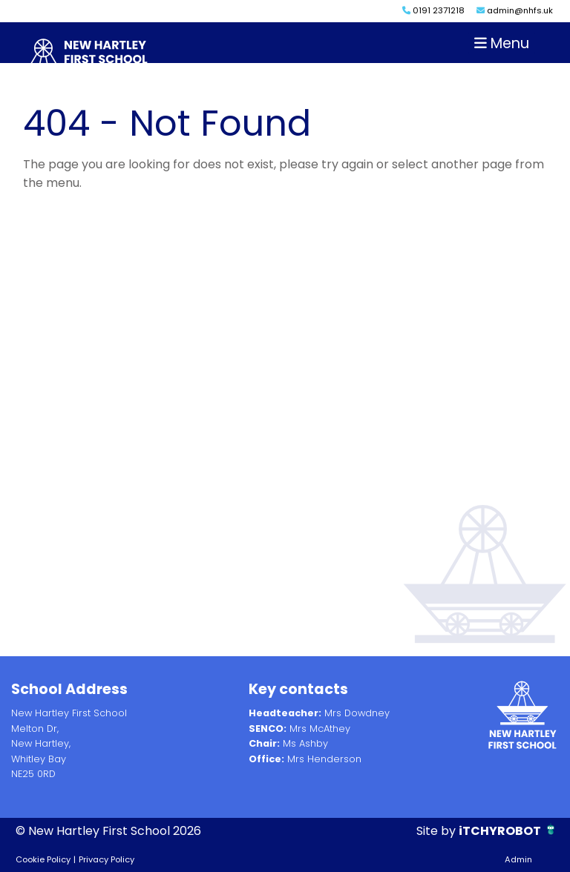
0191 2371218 (433, 10)
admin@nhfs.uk (514, 10)
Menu (501, 43)
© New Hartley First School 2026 (108, 830)
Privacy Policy (106, 859)
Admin (518, 859)
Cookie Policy (43, 859)
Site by (437, 830)
